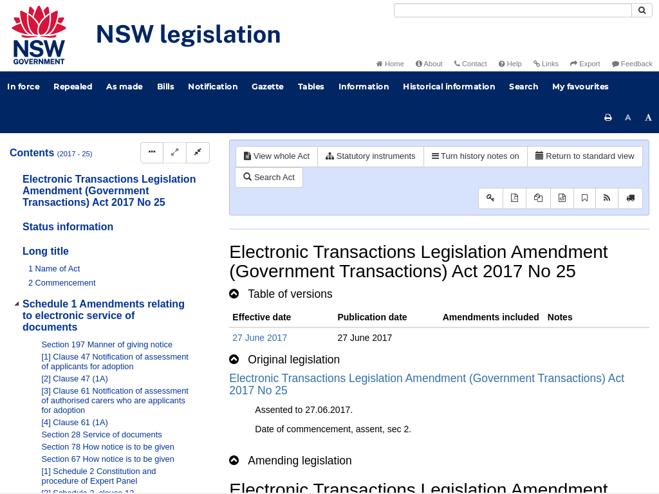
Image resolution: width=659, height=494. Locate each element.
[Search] (513, 10)
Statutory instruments (370, 156)
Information (364, 86)
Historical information (449, 86)
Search (523, 86)
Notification (212, 86)
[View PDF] (514, 198)
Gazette (268, 86)
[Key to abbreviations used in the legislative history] (490, 198)
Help (510, 64)
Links (546, 64)
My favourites (580, 86)
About (429, 64)
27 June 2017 (259, 338)
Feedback (632, 64)
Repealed (72, 86)
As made (124, 86)
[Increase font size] (649, 117)
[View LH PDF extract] (538, 198)
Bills (165, 86)
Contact (470, 64)
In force (23, 86)
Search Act (268, 177)
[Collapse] (198, 152)
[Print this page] (608, 117)
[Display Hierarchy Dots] (151, 152)
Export (585, 64)
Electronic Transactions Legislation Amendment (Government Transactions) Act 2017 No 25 (426, 384)
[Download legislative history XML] (562, 198)
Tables (311, 86)
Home (390, 64)
